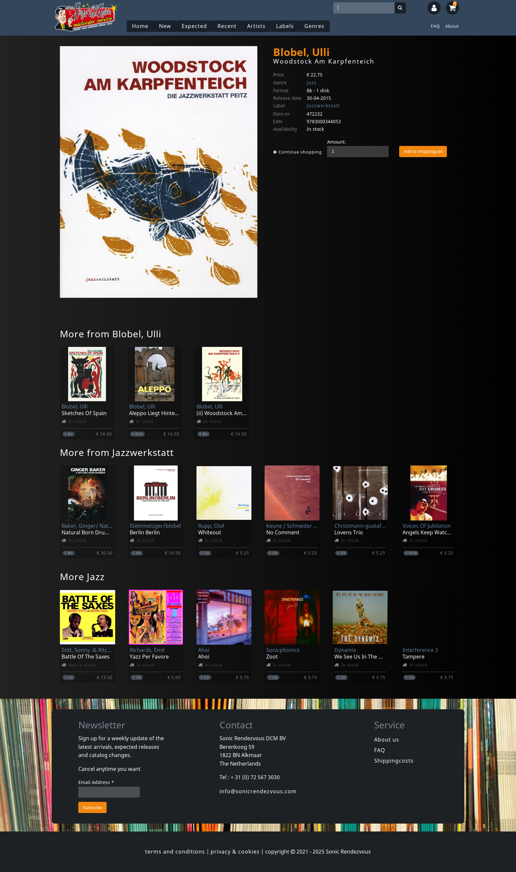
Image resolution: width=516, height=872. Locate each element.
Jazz (312, 82)
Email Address (96, 782)
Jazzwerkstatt (323, 105)
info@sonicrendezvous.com (258, 791)
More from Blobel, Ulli (110, 333)
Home (140, 26)
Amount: (336, 142)
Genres (314, 26)
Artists (256, 26)
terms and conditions (175, 851)
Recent (227, 26)
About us (386, 739)
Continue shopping (297, 152)
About (452, 26)
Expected (194, 26)
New (165, 26)
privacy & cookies (235, 851)
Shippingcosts (394, 760)
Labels (285, 26)
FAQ (435, 26)
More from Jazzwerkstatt (117, 452)
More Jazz (82, 576)
